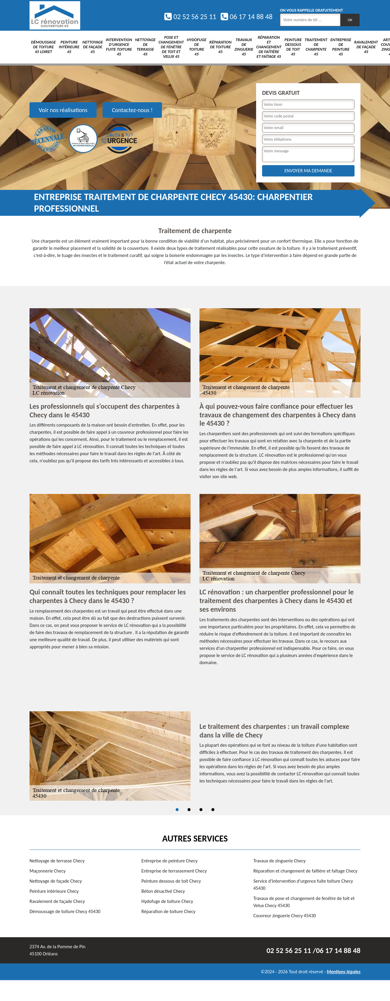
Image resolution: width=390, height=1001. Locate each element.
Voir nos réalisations (63, 110)
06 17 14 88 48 (247, 16)
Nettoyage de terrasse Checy (57, 861)
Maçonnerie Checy (48, 871)
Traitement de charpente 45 (316, 47)
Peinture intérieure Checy (54, 891)
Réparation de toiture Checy (168, 911)
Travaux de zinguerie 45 (243, 47)
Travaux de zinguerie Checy (279, 861)
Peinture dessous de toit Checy (171, 881)
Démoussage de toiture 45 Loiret (43, 47)
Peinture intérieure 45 (69, 47)
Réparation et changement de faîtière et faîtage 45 (268, 47)
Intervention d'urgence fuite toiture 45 (119, 47)
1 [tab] (177, 809)
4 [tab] (212, 809)
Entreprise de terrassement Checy (174, 871)
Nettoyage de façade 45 (92, 47)
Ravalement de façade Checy (57, 901)
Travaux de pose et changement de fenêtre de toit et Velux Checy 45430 (304, 901)
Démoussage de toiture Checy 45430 (65, 911)
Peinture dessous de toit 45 (293, 47)
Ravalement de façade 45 (366, 47)
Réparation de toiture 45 (220, 47)
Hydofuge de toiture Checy (167, 901)
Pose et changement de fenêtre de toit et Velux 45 (171, 47)
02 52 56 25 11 (190, 16)
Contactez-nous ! (132, 110)
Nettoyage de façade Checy (56, 881)
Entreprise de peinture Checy (169, 861)
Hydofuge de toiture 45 (196, 47)
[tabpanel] (195, 756)
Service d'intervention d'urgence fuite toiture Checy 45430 (303, 884)
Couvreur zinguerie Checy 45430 (284, 915)
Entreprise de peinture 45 (340, 47)
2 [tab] (189, 809)
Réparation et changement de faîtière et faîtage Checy (305, 871)
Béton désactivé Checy (163, 891)
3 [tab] (200, 809)
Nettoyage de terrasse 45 (145, 47)
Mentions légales (343, 971)
